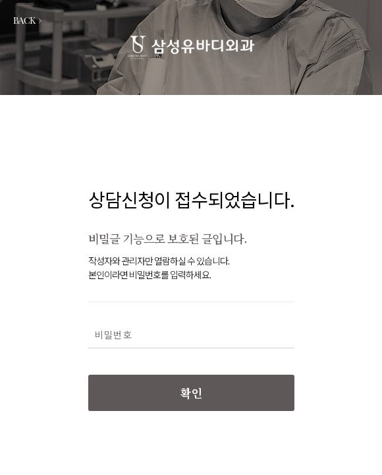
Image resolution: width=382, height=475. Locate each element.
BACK (27, 20)
